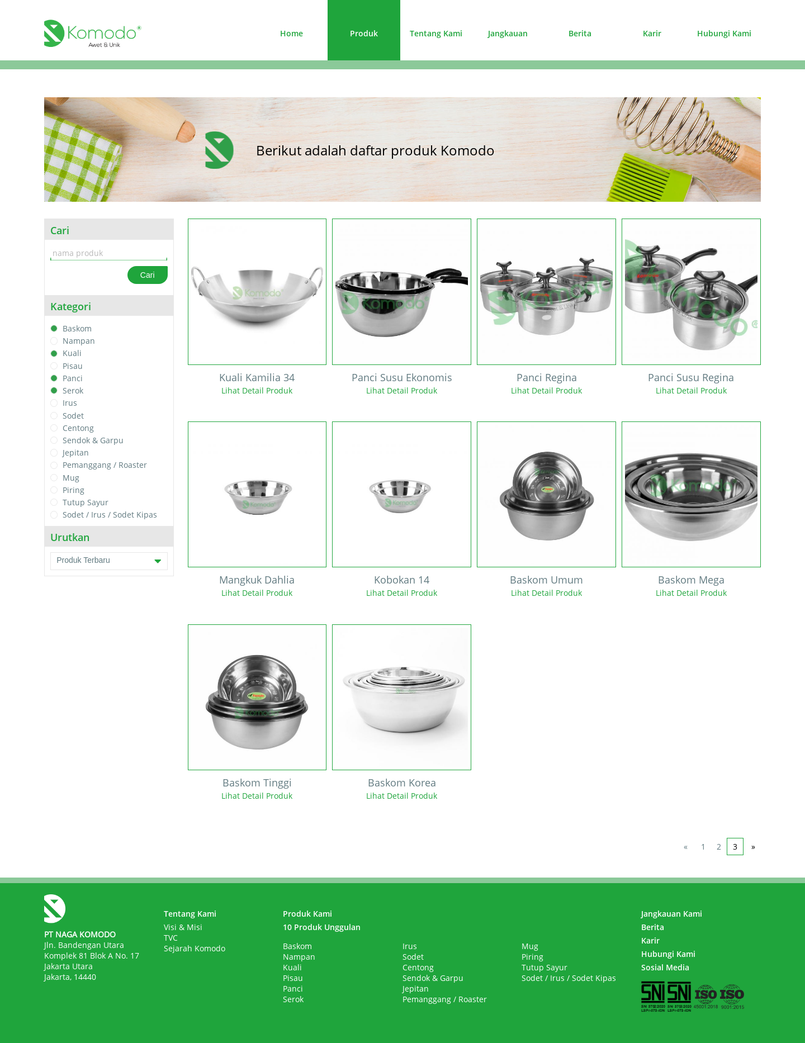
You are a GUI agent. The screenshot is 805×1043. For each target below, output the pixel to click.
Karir (652, 33)
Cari (147, 275)
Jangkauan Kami (671, 913)
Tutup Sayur (85, 502)
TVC (171, 937)
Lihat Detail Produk (256, 390)
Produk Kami (307, 913)
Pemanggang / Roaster (105, 465)
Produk (364, 33)
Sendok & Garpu (93, 440)
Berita (580, 33)
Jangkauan (508, 33)
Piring (73, 490)
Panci (73, 378)
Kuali (72, 353)
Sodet (73, 415)
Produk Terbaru (108, 561)
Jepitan (76, 452)
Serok (73, 390)
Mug (71, 477)
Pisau (73, 366)
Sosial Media (665, 967)
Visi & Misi (183, 927)
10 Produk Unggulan (322, 927)
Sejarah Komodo (194, 948)
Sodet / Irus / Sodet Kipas (110, 515)
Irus (70, 403)
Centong (78, 428)
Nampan (79, 340)
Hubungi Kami (724, 33)
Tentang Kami (436, 33)
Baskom (77, 328)
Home (291, 33)
